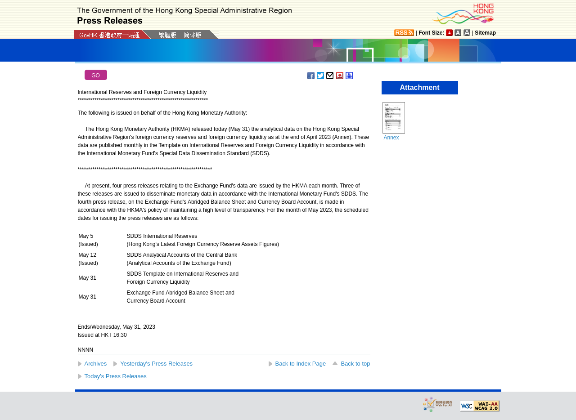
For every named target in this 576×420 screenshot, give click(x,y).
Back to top (355, 363)
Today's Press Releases (116, 376)
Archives (96, 363)
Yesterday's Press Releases (156, 363)
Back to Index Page (300, 363)
